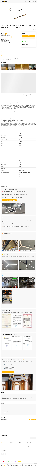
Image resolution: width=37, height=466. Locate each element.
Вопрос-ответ (29, 446)
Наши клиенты (3, 443)
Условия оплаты (29, 442)
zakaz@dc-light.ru (3, 450)
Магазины (20, 443)
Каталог (2, 442)
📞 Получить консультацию (8, 372)
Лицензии (11, 443)
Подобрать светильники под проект (9, 200)
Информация (21, 440)
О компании (11, 442)
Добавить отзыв (32, 419)
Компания (11, 440)
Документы (11, 446)
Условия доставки (30, 443)
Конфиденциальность (30, 461)
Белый (4, 34)
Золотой (6, 34)
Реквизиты (20, 442)
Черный (2, 34)
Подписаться (33, 437)
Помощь (28, 440)
